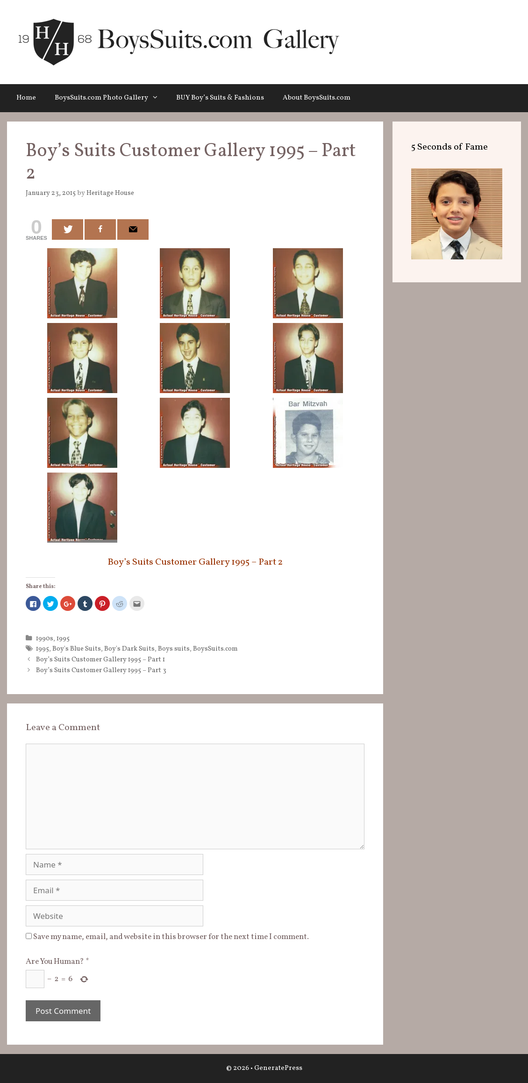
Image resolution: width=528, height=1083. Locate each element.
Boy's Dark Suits (129, 648)
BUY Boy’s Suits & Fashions (220, 98)
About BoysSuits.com (316, 98)
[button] (157, 98)
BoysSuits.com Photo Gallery (111, 98)
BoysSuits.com (215, 648)
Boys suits (174, 648)
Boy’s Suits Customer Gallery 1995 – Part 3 (101, 670)
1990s (44, 638)
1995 (63, 638)
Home (26, 98)
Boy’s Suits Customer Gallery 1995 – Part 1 (100, 659)
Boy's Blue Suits (76, 648)
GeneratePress (278, 1068)
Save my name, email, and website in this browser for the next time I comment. (171, 937)
